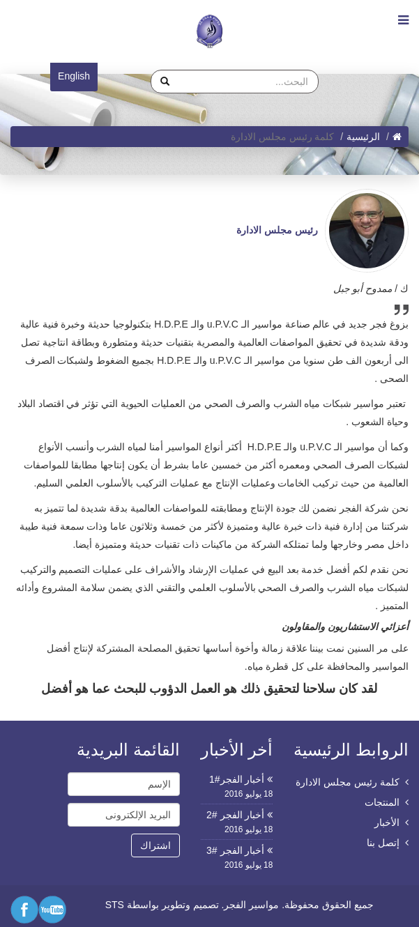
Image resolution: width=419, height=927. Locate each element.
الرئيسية (363, 136)
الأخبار (386, 822)
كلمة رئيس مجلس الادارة (347, 782)
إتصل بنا (383, 842)
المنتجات (382, 802)
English (74, 76)
